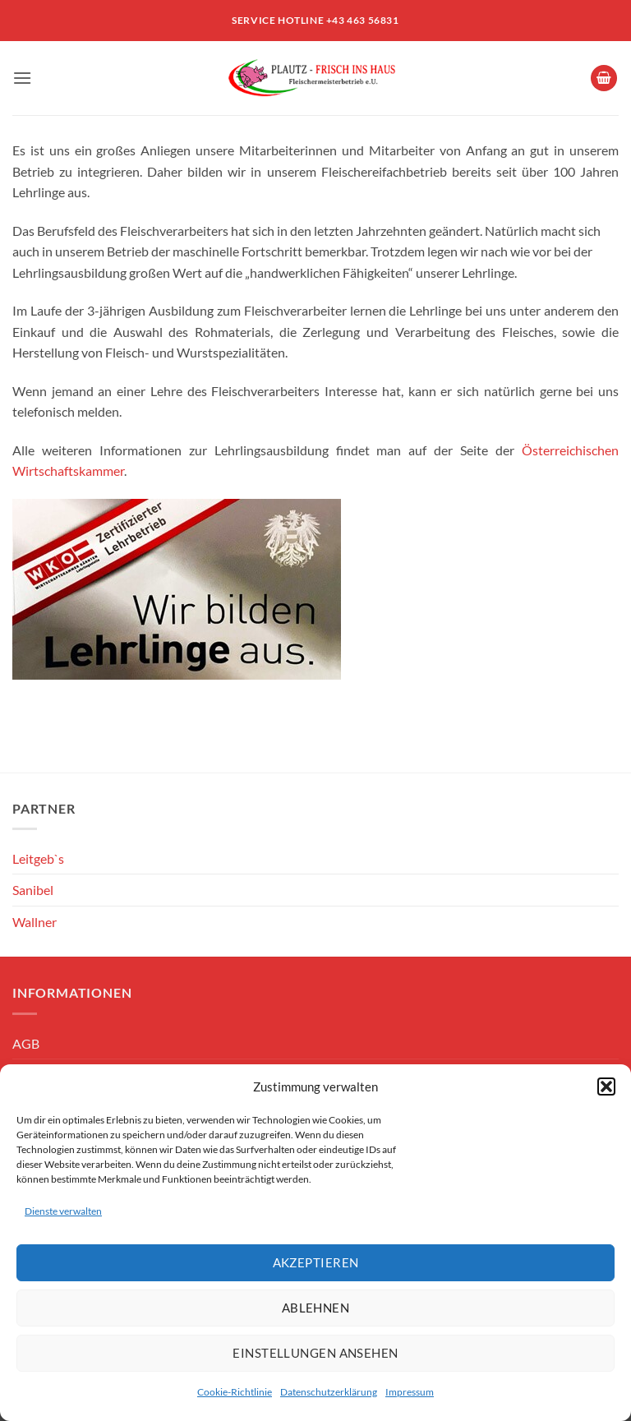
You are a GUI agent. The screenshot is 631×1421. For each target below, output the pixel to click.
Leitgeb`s (38, 858)
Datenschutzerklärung (328, 1392)
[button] (606, 1086)
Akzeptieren (316, 1262)
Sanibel (32, 889)
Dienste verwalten (63, 1211)
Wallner (34, 922)
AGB (25, 1043)
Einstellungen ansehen (315, 1352)
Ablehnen (316, 1307)
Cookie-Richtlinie (234, 1392)
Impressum (409, 1392)
